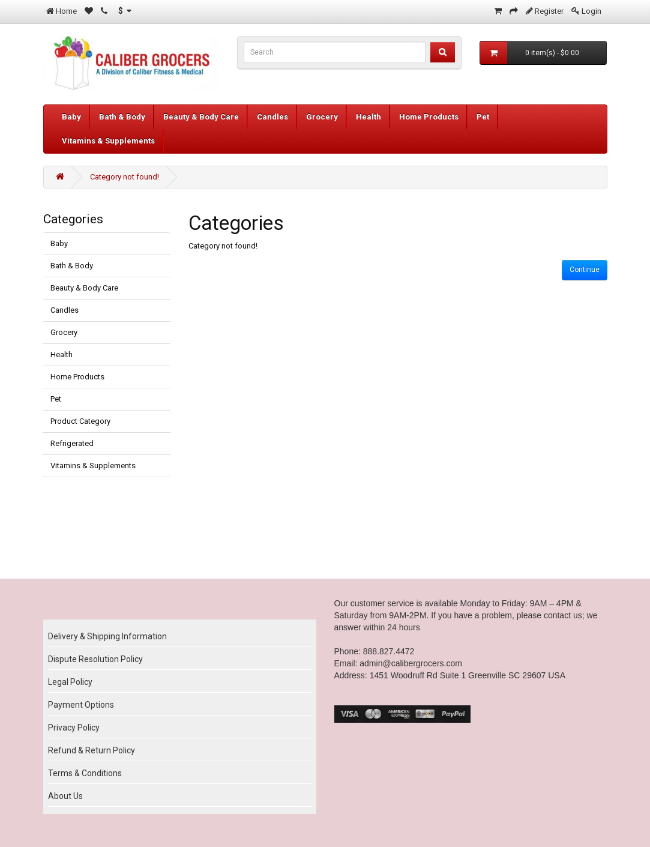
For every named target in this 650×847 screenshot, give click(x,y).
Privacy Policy (74, 727)
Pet (483, 116)
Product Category (80, 421)
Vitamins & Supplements (108, 140)
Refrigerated (72, 443)
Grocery (322, 116)
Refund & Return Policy (91, 750)
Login (591, 11)
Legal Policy (70, 682)
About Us (65, 796)
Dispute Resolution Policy (95, 659)
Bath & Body (122, 116)
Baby (71, 116)
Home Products (429, 116)
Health (368, 116)
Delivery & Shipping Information (107, 636)
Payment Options (81, 705)
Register (549, 11)
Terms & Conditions (85, 773)
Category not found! (124, 176)
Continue (585, 269)
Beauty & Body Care (201, 116)
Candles (272, 116)
